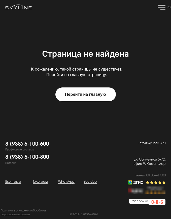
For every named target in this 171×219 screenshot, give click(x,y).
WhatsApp (66, 181)
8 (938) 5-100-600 (27, 144)
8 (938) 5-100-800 (27, 157)
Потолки (10, 163)
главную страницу (88, 74)
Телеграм (40, 181)
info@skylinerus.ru (152, 143)
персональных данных (15, 214)
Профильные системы (19, 149)
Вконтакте (13, 181)
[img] (161, 7)
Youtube (90, 181)
